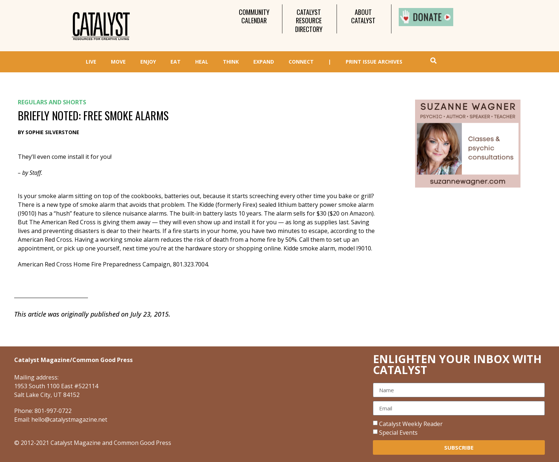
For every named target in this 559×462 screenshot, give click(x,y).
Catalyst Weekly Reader (411, 424)
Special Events (398, 433)
